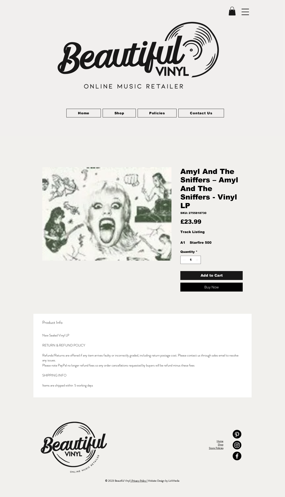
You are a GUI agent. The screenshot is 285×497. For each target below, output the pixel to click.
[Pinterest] (237, 434)
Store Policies (216, 448)
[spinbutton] (191, 260)
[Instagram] (237, 445)
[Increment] (197, 260)
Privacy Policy (139, 481)
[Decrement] (184, 260)
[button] (245, 12)
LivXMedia (173, 481)
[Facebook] (237, 456)
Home (220, 441)
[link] (232, 11)
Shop (220, 445)
